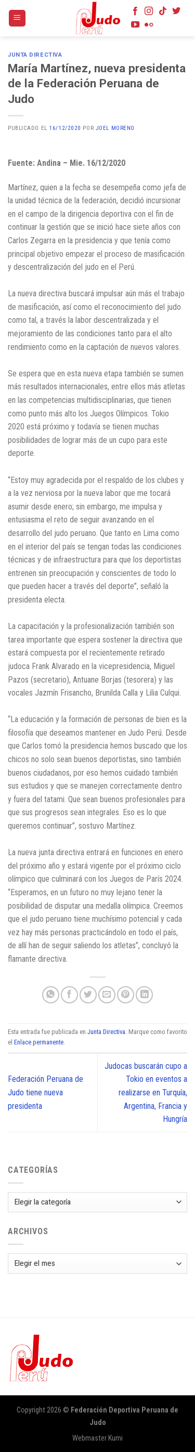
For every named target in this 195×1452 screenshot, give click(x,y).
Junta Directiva (35, 54)
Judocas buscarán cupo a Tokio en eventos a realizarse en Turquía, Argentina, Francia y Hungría (146, 1092)
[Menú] (17, 18)
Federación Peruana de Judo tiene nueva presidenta (45, 1092)
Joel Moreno (115, 128)
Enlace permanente (38, 1042)
